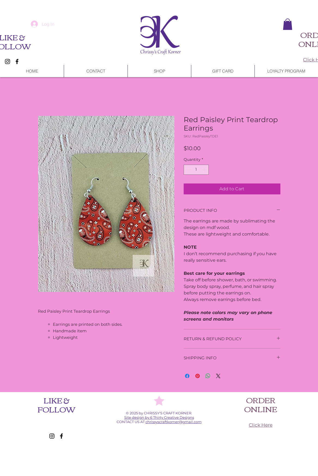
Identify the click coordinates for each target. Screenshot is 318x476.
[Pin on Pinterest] (197, 376)
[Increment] (204, 169)
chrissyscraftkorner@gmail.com (174, 422)
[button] (287, 24)
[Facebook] (17, 61)
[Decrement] (187, 169)
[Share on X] (218, 376)
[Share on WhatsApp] (208, 376)
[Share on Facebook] (187, 376)
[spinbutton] (196, 169)
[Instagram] (7, 61)
